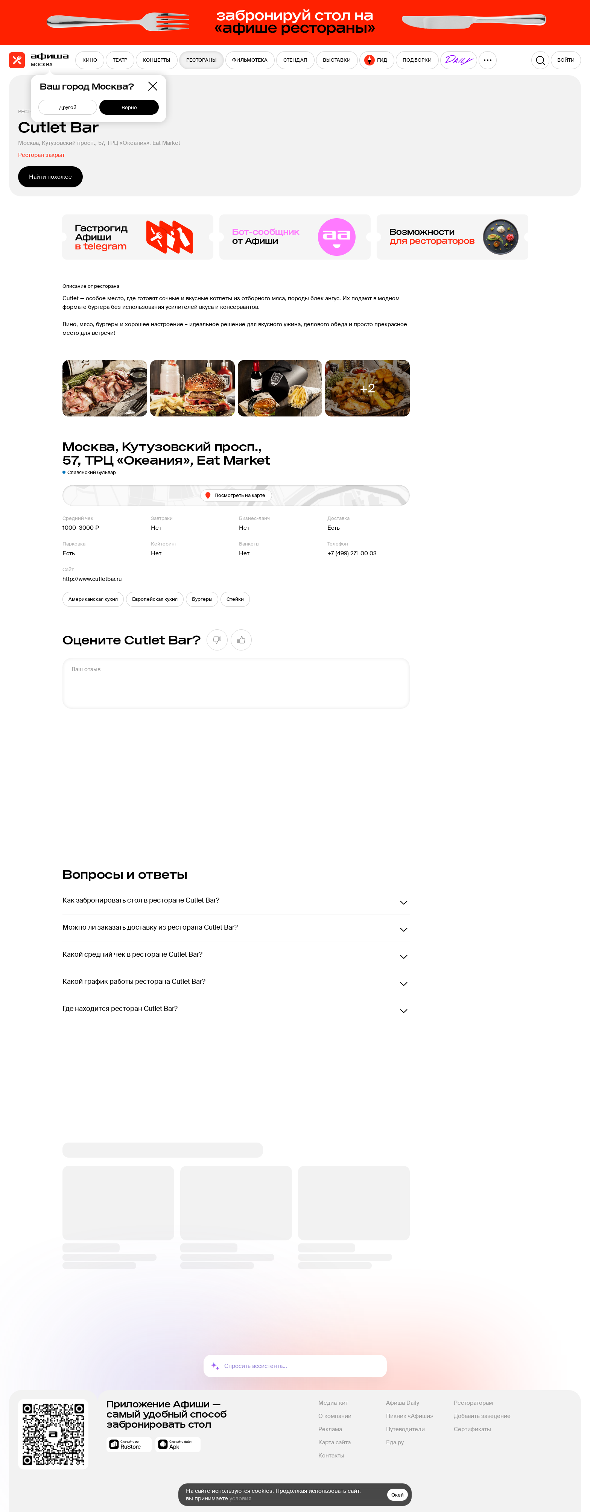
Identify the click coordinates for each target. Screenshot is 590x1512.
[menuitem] (89, 60)
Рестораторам (473, 1403)
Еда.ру (395, 1442)
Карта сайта (334, 1442)
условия (240, 1498)
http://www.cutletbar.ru (92, 579)
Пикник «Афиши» (409, 1416)
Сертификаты (472, 1429)
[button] (93, 599)
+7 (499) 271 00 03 (352, 553)
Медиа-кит (333, 1403)
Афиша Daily (402, 1403)
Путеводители (405, 1429)
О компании (334, 1416)
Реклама (330, 1429)
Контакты (331, 1455)
